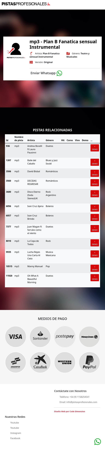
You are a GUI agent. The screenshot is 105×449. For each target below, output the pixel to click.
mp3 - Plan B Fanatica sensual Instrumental (63, 44)
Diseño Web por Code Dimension (69, 411)
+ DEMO (95, 148)
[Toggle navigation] (101, 4)
